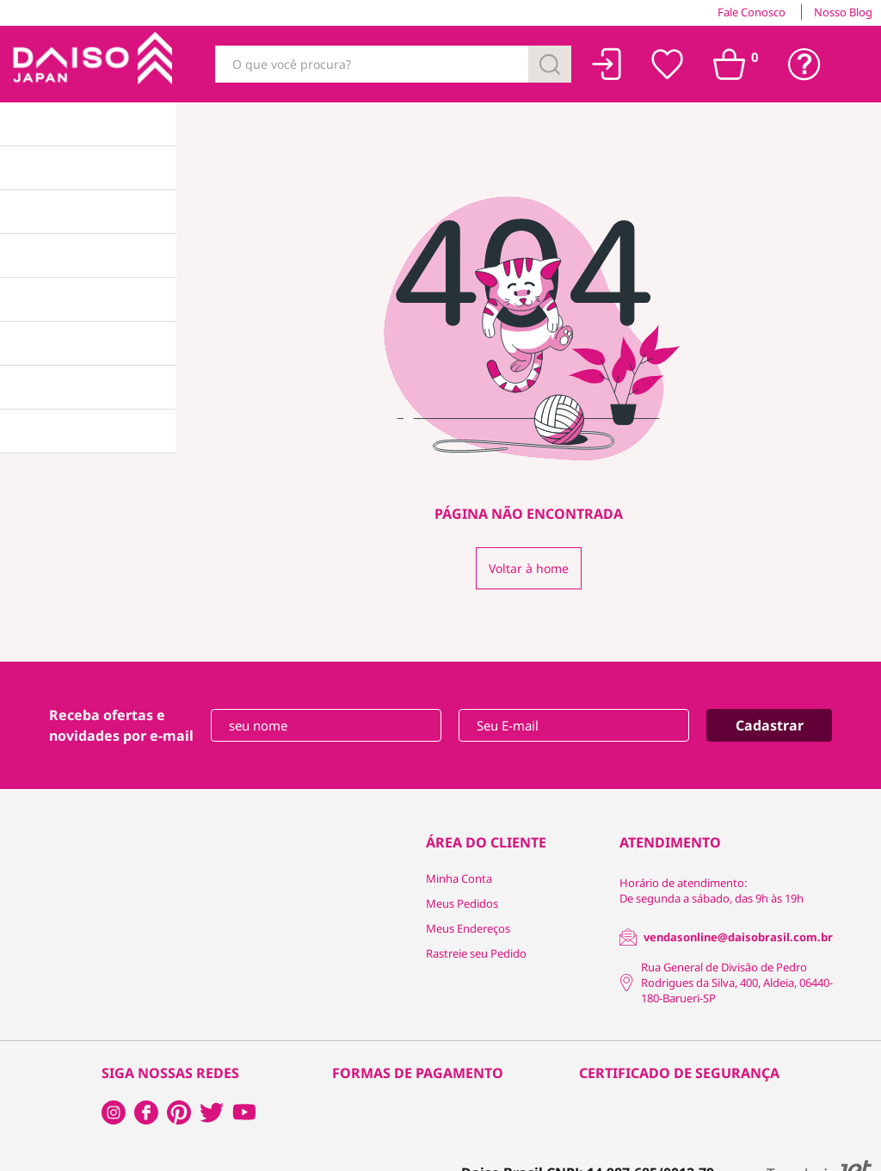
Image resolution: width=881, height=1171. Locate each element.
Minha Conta (459, 878)
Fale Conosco (752, 12)
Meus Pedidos (462, 903)
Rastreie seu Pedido (476, 953)
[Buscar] (549, 64)
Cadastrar (770, 725)
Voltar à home (529, 568)
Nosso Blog (843, 12)
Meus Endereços (468, 928)
